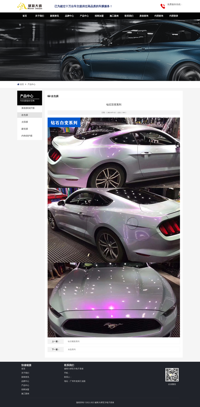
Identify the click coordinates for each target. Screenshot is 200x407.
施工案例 (114, 16)
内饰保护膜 (26, 136)
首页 (24, 16)
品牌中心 (69, 16)
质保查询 (143, 16)
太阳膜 (24, 122)
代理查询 (158, 16)
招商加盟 (99, 16)
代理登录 (173, 16)
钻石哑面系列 (73, 341)
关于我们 (39, 16)
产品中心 (84, 16)
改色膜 (24, 115)
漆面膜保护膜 (28, 108)
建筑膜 (24, 129)
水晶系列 (72, 349)
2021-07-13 (111, 113)
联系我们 (129, 16)
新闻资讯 (54, 16)
